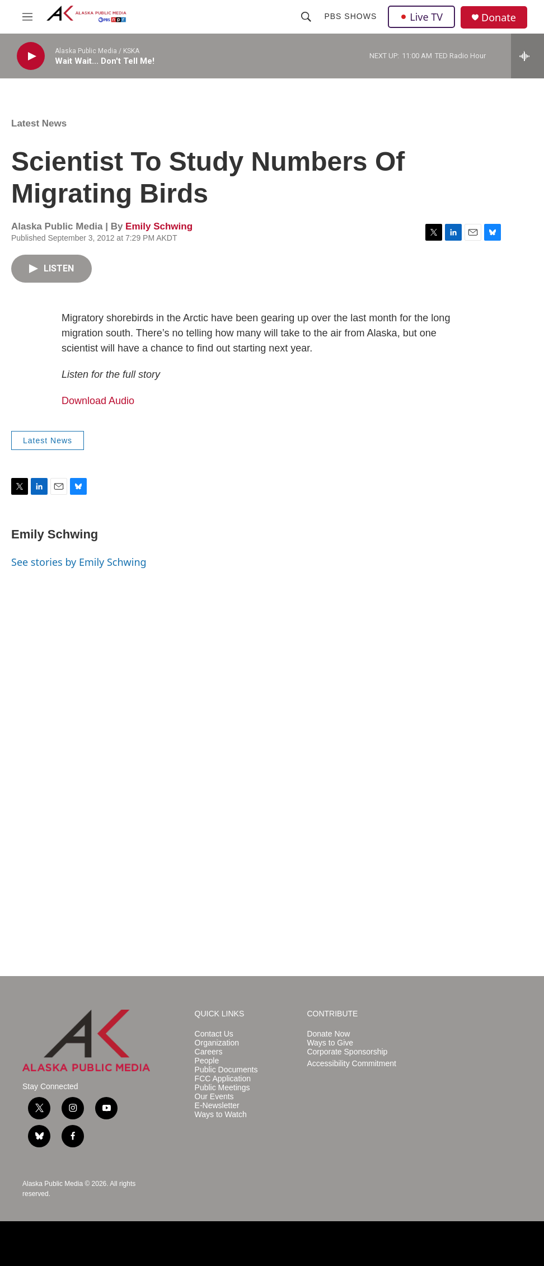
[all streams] (527, 56)
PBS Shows (350, 16)
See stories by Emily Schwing (79, 562)
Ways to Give (330, 1043)
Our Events (214, 1096)
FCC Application (223, 1079)
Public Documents (226, 1070)
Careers (209, 1052)
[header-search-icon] (306, 17)
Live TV (421, 17)
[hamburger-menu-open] (27, 17)
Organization (217, 1043)
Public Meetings (222, 1088)
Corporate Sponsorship (347, 1052)
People (207, 1061)
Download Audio (98, 400)
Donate (498, 18)
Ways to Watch (221, 1114)
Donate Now (328, 1034)
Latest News (39, 123)
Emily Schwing (159, 226)
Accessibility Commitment (351, 1063)
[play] (31, 56)
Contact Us (214, 1034)
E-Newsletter (217, 1105)
